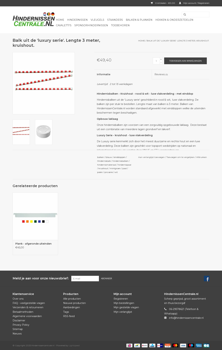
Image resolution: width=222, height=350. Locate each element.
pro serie (108, 172)
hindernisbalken (120, 161)
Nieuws (17, 333)
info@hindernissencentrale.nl (186, 317)
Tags (66, 311)
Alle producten (72, 298)
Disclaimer (19, 320)
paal (124, 168)
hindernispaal (124, 164)
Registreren (121, 298)
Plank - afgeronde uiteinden (33, 243)
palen (100, 172)
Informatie (103, 74)
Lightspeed (74, 345)
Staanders (115, 19)
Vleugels (97, 19)
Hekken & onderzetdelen (174, 19)
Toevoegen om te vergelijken (180, 157)
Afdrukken (201, 157)
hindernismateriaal (106, 164)
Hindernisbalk (104, 161)
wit (116, 172)
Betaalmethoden (23, 311)
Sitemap (18, 329)
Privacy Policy (21, 324)
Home (60, 19)
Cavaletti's (63, 25)
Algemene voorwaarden (27, 316)
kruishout (103, 168)
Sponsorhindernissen (91, 25)
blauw (109, 157)
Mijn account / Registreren (194, 3)
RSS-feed (69, 316)
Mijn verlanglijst (123, 311)
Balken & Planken (139, 19)
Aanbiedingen (71, 307)
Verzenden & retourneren (28, 307)
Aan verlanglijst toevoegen (151, 157)
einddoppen (120, 157)
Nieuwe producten (74, 303)
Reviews (161, 74)
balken (100, 157)
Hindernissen (77, 19)
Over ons (18, 298)
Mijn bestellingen (124, 303)
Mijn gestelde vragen (126, 307)
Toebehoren (120, 25)
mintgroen (115, 168)
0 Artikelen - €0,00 (163, 3)
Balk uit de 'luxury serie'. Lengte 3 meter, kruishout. (178, 40)
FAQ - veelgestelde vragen (29, 303)
